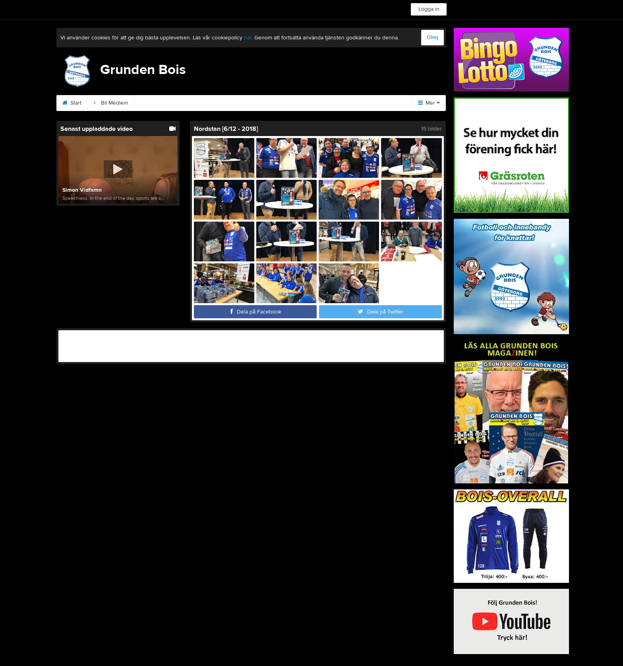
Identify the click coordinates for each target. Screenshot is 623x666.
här (248, 37)
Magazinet (347, 103)
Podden (237, 103)
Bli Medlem (111, 103)
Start (71, 103)
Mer (429, 103)
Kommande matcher (291, 103)
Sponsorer (195, 103)
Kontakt (153, 103)
